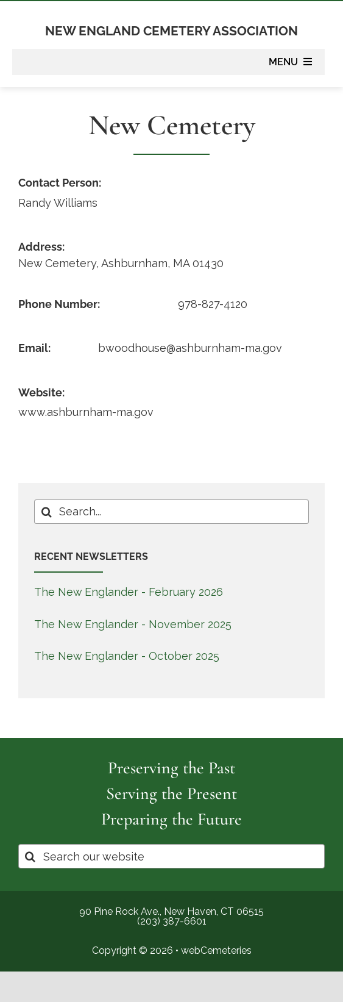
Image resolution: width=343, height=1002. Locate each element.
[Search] (46, 511)
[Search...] (171, 511)
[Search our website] (171, 856)
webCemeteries (216, 950)
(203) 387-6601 (172, 921)
